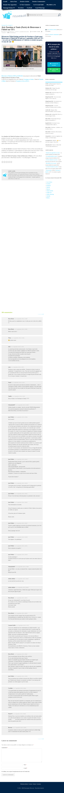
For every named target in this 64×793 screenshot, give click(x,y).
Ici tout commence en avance (51, 159)
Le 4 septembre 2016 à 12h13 (17, 367)
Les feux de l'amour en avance (52, 166)
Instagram (49, 185)
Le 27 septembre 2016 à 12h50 (19, 727)
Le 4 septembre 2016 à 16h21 (21, 493)
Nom (25, 764)
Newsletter (21, 8)
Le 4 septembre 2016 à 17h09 (22, 566)
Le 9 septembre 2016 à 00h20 (19, 713)
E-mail (25, 768)
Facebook (29, 8)
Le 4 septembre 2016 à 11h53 (17, 346)
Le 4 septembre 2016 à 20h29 (22, 587)
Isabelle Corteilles (36, 31)
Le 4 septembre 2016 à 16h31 (21, 545)
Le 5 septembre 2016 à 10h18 (21, 613)
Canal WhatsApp (40, 8)
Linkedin (48, 196)
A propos (39, 784)
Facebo (48, 183)
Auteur (34, 784)
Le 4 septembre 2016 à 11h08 (21, 318)
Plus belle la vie (51, 4)
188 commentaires (12, 32)
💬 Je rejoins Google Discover (54, 70)
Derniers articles (24, 1)
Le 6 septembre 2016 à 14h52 (21, 676)
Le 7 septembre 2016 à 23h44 (20, 688)
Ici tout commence (25, 4)
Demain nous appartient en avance (53, 152)
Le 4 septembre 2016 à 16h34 (21, 554)
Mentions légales (24, 784)
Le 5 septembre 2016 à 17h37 (22, 625)
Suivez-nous (13, 1)
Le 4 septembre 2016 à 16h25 (21, 502)
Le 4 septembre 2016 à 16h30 (21, 537)
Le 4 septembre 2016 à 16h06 (21, 417)
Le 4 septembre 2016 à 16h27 (21, 523)
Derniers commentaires (38, 1)
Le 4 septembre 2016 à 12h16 (19, 396)
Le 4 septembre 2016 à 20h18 (22, 578)
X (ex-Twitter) (49, 182)
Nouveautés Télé (4, 25)
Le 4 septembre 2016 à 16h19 (21, 483)
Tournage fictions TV (9, 8)
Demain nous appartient (10, 4)
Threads (48, 187)
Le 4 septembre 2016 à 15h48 (22, 405)
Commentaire (5, 747)
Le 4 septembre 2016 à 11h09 (21, 329)
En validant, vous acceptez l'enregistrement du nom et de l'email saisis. (16, 771)
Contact (30, 784)
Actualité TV (10, 25)
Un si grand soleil (38, 4)
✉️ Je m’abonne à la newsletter (54, 64)
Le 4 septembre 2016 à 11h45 (18, 338)
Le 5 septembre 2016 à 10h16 (21, 597)
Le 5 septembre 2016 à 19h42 (21, 654)
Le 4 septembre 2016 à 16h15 (21, 459)
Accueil (5, 1)
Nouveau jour (48, 170)
